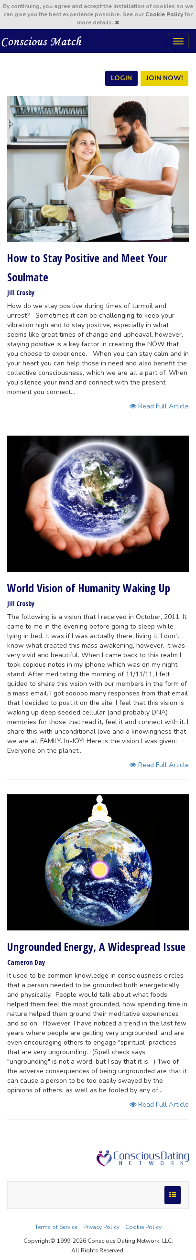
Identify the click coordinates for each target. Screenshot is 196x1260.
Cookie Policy (164, 14)
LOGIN (121, 78)
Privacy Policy (101, 1227)
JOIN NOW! (164, 78)
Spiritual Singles (42, 41)
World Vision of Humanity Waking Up (88, 588)
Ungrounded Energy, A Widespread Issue (96, 946)
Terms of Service (56, 1227)
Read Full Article (159, 406)
